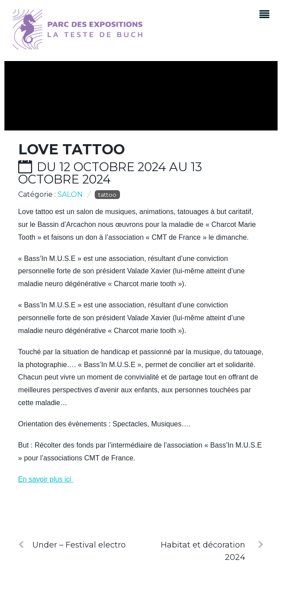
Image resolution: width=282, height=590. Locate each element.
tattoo (107, 194)
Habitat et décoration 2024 (212, 550)
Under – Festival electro (72, 545)
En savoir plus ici (45, 479)
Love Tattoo (71, 149)
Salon (70, 194)
